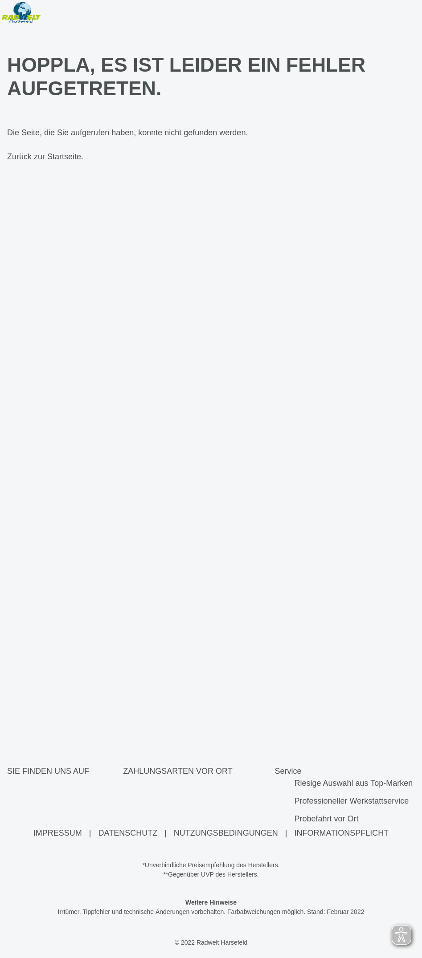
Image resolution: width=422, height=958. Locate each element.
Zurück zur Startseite (44, 157)
